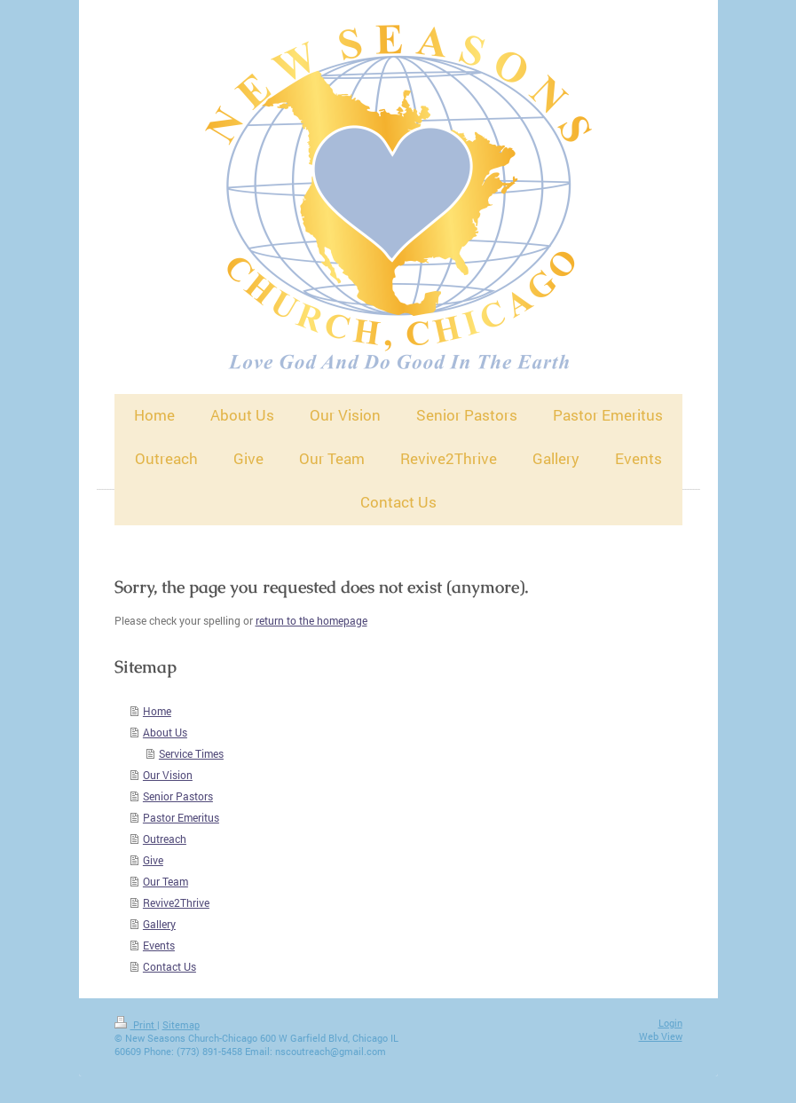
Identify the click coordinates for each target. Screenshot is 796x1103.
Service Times (191, 753)
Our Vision (168, 775)
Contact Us (169, 966)
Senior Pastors (178, 796)
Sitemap (181, 1024)
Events (159, 945)
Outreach (164, 838)
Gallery (159, 924)
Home (157, 711)
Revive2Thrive (176, 902)
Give (153, 860)
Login (670, 1022)
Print (135, 1024)
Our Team (165, 881)
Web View (660, 1036)
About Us (165, 732)
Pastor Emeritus (181, 817)
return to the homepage (311, 620)
